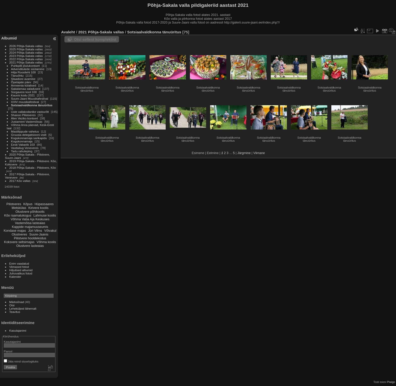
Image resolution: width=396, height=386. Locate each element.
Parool (8, 351)
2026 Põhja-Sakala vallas (26, 46)
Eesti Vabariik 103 (23, 144)
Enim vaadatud (19, 263)
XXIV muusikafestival (25, 101)
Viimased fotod (19, 266)
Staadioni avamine (23, 78)
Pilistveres (13, 204)
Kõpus (27, 204)
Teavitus (14, 311)
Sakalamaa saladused (26, 88)
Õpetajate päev (21, 82)
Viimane (259, 153)
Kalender (15, 276)
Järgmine (244, 153)
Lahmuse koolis (44, 215)
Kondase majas (15, 230)
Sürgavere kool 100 (24, 92)
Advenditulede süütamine (27, 69)
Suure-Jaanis (38, 234)
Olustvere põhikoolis (29, 211)
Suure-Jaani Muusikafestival (29, 98)
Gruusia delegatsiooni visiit (28, 134)
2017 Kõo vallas (20, 180)
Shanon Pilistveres (23, 115)
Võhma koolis (46, 242)
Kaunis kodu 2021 (23, 95)
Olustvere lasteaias (30, 246)
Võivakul (50, 230)
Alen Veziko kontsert (24, 118)
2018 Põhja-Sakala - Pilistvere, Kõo (32, 167)
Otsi (12, 305)
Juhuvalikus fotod (20, 273)
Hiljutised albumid (21, 270)
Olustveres (19, 234)
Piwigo (391, 381)
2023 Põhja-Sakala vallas (26, 55)
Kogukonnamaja (22, 141)
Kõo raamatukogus (17, 215)
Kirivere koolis (38, 208)
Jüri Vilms (35, 230)
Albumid (9, 38)
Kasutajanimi (17, 330)
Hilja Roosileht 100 (23, 72)
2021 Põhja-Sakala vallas (26, 62)
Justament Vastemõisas (26, 121)
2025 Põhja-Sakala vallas (26, 49)
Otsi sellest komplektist (95, 39)
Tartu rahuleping (21, 151)
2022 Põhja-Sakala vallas (26, 59)
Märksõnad (16, 302)
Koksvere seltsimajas (19, 242)
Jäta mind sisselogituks (21, 361)
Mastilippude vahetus (25, 131)
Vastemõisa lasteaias (30, 223)
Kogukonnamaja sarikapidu (29, 138)
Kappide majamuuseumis (30, 227)
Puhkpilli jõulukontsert (25, 65)
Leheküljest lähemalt (22, 308)
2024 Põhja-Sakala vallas (26, 52)
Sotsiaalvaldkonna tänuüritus (32, 105)
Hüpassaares (44, 204)
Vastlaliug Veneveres (25, 147)
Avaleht (68, 32)
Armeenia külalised (23, 85)
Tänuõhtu (17, 75)
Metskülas (19, 208)
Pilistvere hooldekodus (30, 238)
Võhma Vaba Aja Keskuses (30, 219)
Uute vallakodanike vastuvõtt (30, 111)
